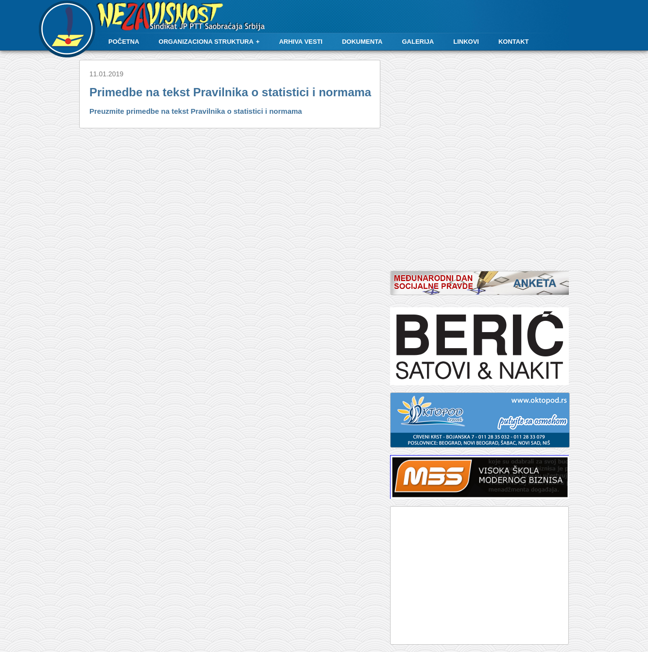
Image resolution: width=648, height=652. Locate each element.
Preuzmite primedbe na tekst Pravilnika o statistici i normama (195, 111)
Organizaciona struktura (206, 41)
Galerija (418, 41)
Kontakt (513, 41)
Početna (123, 41)
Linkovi (466, 41)
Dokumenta (362, 41)
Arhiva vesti (301, 41)
